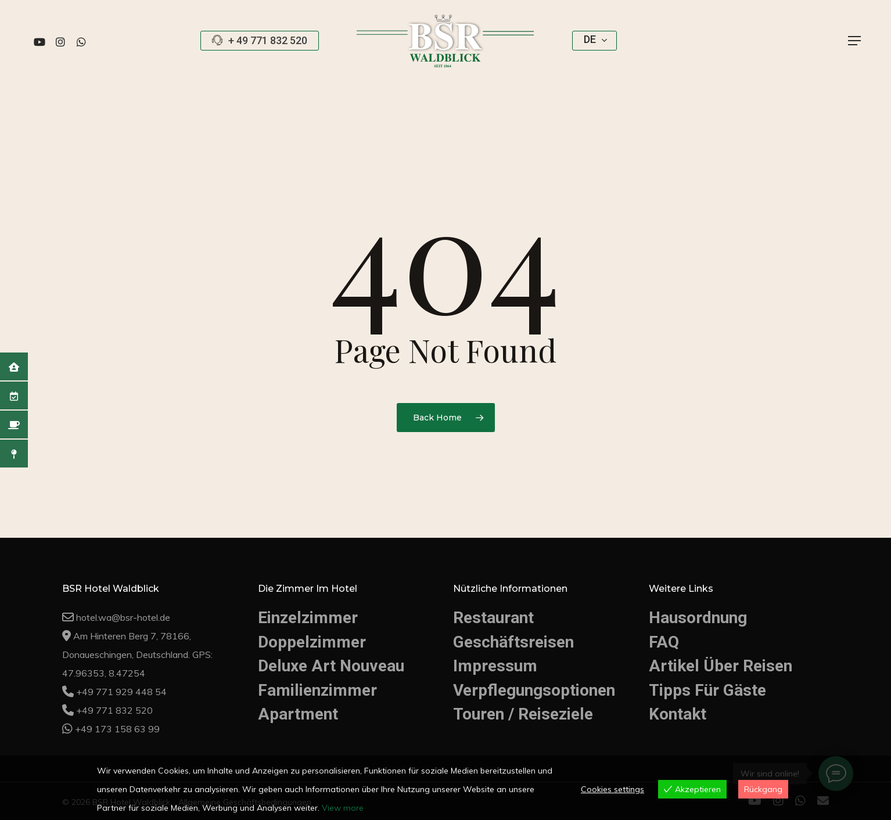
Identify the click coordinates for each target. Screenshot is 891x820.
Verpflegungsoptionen (534, 690)
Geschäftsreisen (513, 642)
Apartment (298, 714)
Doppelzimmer (312, 642)
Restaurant (493, 617)
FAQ (664, 642)
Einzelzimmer (308, 617)
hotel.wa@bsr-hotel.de (123, 617)
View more (343, 808)
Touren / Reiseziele (523, 714)
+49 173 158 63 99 (117, 729)
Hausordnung (698, 617)
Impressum (495, 665)
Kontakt (677, 714)
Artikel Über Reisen (720, 665)
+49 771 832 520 (114, 710)
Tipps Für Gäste (707, 690)
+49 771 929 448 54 (121, 691)
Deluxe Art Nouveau (331, 665)
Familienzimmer (317, 690)
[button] (855, 41)
